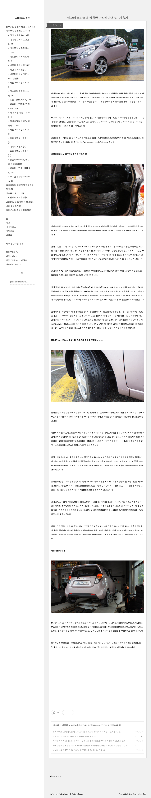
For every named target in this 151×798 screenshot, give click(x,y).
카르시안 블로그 (13, 264)
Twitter (61, 794)
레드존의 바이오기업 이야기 (20, 27)
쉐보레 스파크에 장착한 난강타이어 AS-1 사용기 (97, 17)
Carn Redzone (22, 17)
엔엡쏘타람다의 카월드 (16, 260)
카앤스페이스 (12, 256)
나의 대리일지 (17, 146)
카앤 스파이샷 (17, 69)
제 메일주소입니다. (14, 243)
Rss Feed (52, 794)
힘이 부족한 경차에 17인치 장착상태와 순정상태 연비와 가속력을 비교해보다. (85, 732)
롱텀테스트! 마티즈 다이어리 (89, 725)
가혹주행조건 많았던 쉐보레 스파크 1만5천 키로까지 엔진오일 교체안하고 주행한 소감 (89, 745)
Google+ (81, 794)
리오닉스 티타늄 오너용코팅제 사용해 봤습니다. (73, 736)
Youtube (74, 794)
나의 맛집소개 (13, 206)
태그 (8, 222)
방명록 (9, 235)
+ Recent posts (56, 776)
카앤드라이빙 (12, 252)
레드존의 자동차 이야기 (18, 31)
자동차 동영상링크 (19, 65)
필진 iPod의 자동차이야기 (18, 210)
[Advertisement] (97, 677)
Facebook (67, 794)
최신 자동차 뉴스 (19, 35)
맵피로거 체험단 (18, 197)
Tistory (129, 794)
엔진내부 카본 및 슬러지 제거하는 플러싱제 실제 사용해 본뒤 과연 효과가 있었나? (87, 741)
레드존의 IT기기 (15, 193)
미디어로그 (11, 227)
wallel (143, 794)
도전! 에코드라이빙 (20, 99)
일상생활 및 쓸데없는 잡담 (20, 202)
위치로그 (10, 231)
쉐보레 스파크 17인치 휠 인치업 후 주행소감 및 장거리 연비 (77, 750)
